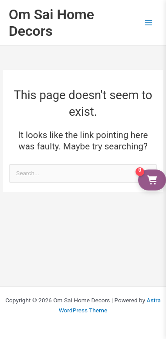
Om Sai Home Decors (51, 22)
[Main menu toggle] (148, 22)
